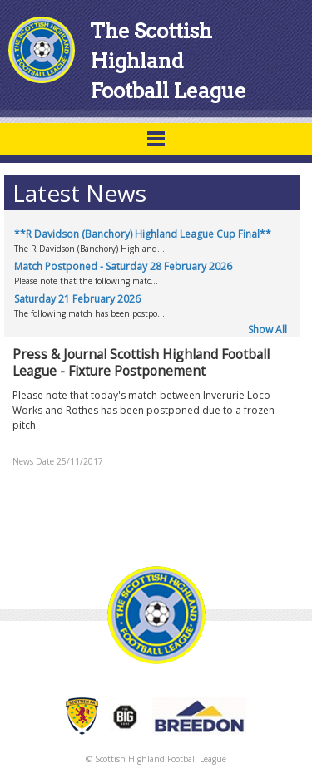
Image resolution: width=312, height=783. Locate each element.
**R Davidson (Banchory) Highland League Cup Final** (142, 234)
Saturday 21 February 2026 (77, 299)
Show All (267, 330)
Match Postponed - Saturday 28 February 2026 (123, 266)
